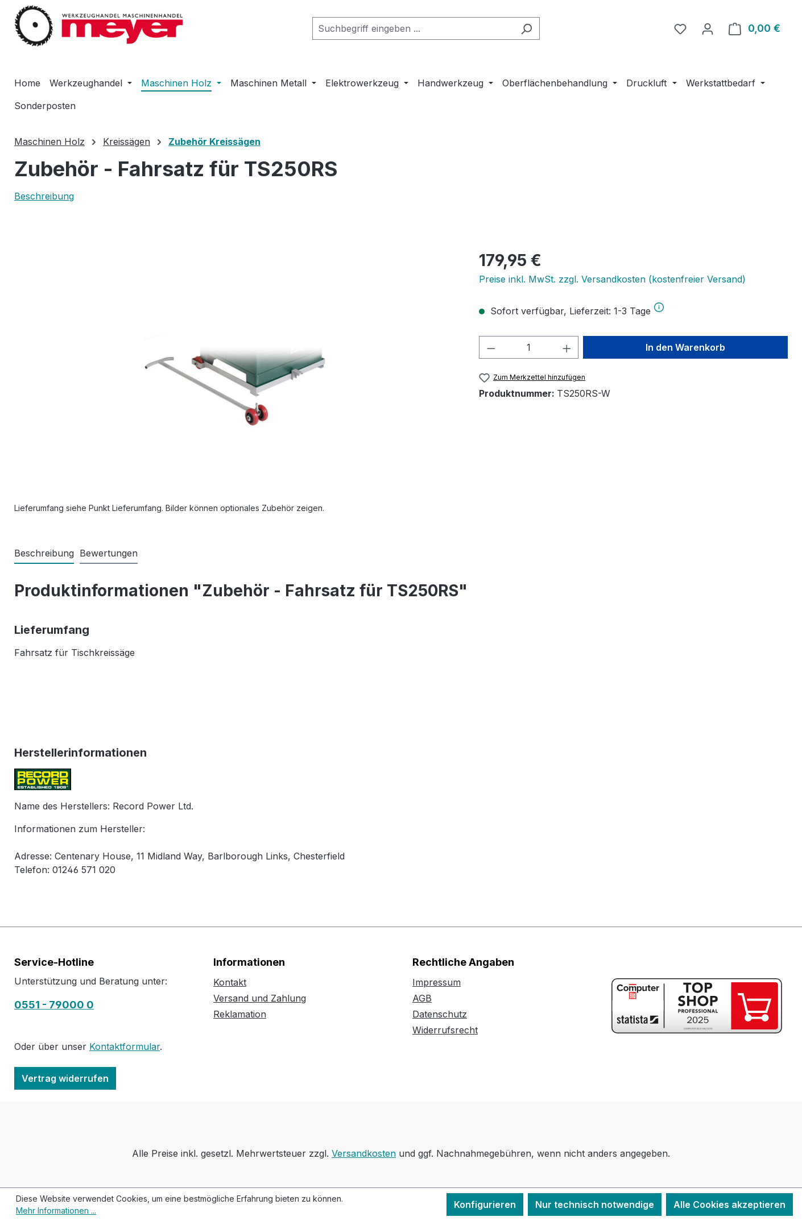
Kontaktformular (124, 1046)
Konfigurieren (485, 1204)
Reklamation (239, 1014)
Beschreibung (44, 196)
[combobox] (413, 28)
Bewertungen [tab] (109, 553)
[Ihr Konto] (707, 28)
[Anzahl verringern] (491, 347)
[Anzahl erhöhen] (567, 347)
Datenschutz (439, 1014)
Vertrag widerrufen (65, 1078)
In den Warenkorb (685, 347)
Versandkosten (364, 1153)
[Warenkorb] (754, 28)
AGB (422, 998)
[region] (235, 370)
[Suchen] (526, 28)
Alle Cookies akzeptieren (729, 1204)
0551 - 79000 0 (54, 1005)
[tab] (44, 553)
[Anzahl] (529, 347)
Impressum (436, 982)
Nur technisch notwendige (594, 1204)
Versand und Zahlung (259, 998)
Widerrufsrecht (445, 1030)
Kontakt (229, 982)
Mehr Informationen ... (56, 1210)
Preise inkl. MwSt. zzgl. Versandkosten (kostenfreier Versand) (612, 279)
